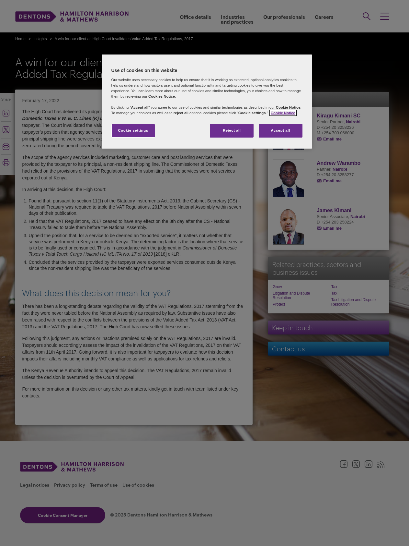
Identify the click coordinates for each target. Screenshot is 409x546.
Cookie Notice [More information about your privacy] (283, 113)
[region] (207, 102)
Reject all (232, 130)
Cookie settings (133, 130)
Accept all (280, 130)
